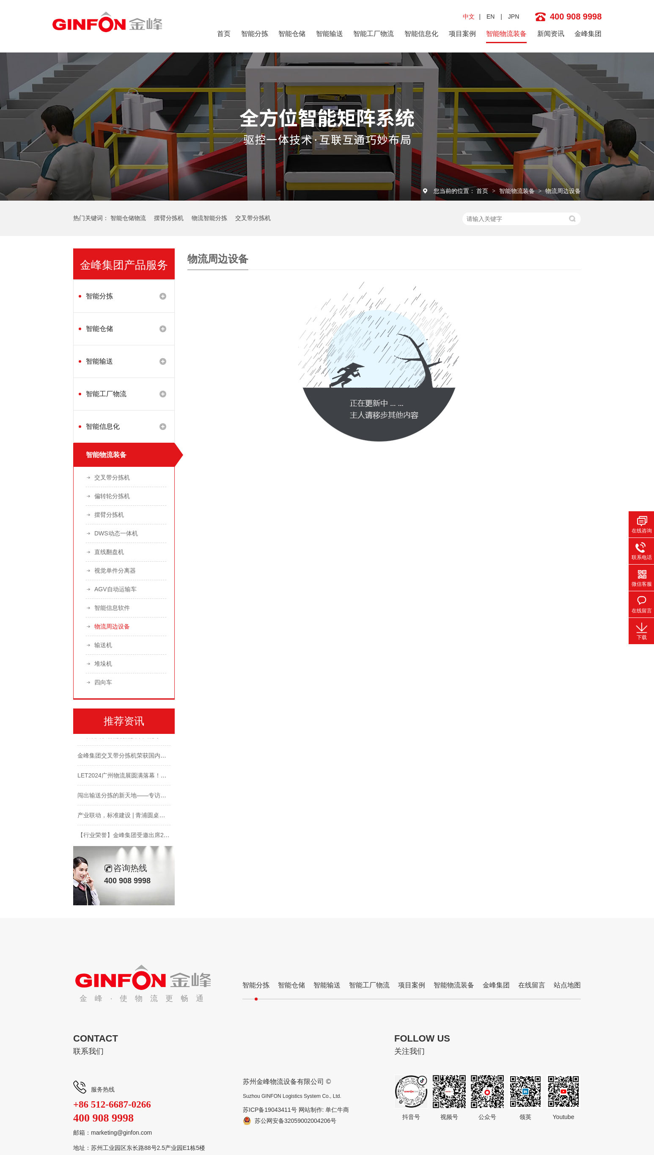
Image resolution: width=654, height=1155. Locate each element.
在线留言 (531, 985)
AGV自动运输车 (115, 589)
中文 (469, 16)
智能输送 (329, 33)
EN (490, 16)
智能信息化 (421, 33)
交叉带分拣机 (253, 218)
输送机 (103, 645)
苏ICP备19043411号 (270, 1109)
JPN (513, 16)
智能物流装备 (506, 33)
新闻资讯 (550, 33)
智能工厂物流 (373, 33)
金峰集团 (588, 33)
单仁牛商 (337, 1109)
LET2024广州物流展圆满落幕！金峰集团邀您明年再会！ (151, 777)
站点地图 (567, 985)
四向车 (103, 682)
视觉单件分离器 (115, 570)
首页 (224, 33)
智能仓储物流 (128, 218)
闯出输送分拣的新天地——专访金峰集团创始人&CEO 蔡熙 (154, 797)
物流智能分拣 (209, 218)
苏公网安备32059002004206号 (295, 1120)
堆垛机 (103, 663)
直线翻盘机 (109, 552)
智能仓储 (291, 33)
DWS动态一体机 (116, 533)
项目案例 (462, 33)
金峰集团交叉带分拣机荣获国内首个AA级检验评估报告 (149, 757)
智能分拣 (254, 33)
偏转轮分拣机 (112, 496)
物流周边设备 (563, 190)
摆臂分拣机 (169, 218)
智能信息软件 (112, 607)
